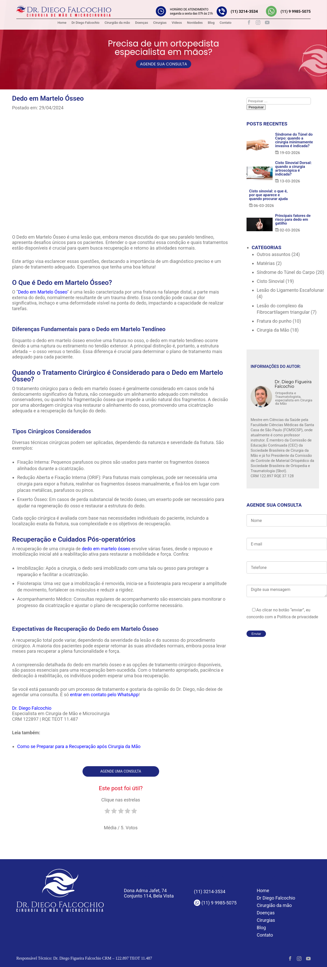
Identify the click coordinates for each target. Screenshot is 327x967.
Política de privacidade (297, 616)
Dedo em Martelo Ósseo (42, 292)
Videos (177, 23)
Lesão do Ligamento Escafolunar (290, 290)
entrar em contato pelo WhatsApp (104, 694)
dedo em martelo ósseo (106, 548)
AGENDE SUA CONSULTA (163, 64)
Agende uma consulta (120, 771)
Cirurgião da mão (117, 23)
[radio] (107, 813)
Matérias (266, 263)
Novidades (195, 23)
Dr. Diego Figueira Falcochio (293, 384)
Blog (211, 23)
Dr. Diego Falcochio (31, 708)
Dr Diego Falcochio (85, 23)
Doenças (141, 23)
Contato (225, 23)
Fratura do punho (274, 321)
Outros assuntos (273, 254)
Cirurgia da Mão (273, 330)
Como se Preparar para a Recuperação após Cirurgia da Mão (79, 746)
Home (61, 23)
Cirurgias (159, 23)
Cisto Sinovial (270, 281)
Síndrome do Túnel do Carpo (286, 272)
